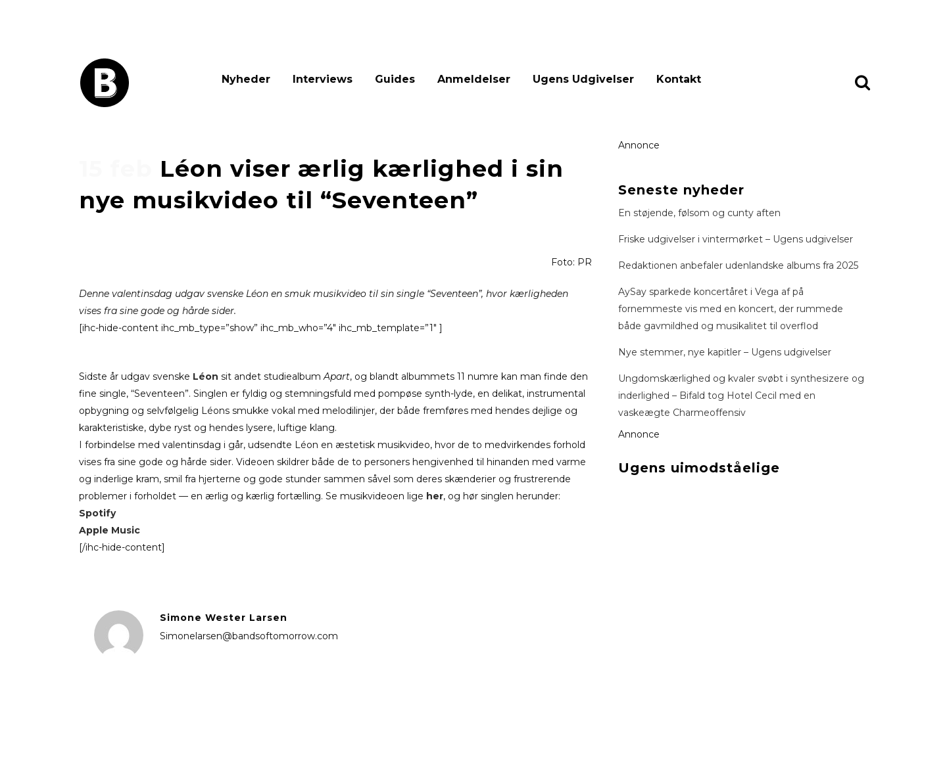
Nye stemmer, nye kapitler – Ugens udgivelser (724, 352)
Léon (205, 376)
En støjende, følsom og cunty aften (699, 213)
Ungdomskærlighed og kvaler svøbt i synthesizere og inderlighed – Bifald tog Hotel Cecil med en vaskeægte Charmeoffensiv (741, 396)
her (434, 496)
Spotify (97, 513)
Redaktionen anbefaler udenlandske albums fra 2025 (738, 265)
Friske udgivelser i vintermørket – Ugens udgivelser (735, 239)
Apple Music (109, 530)
